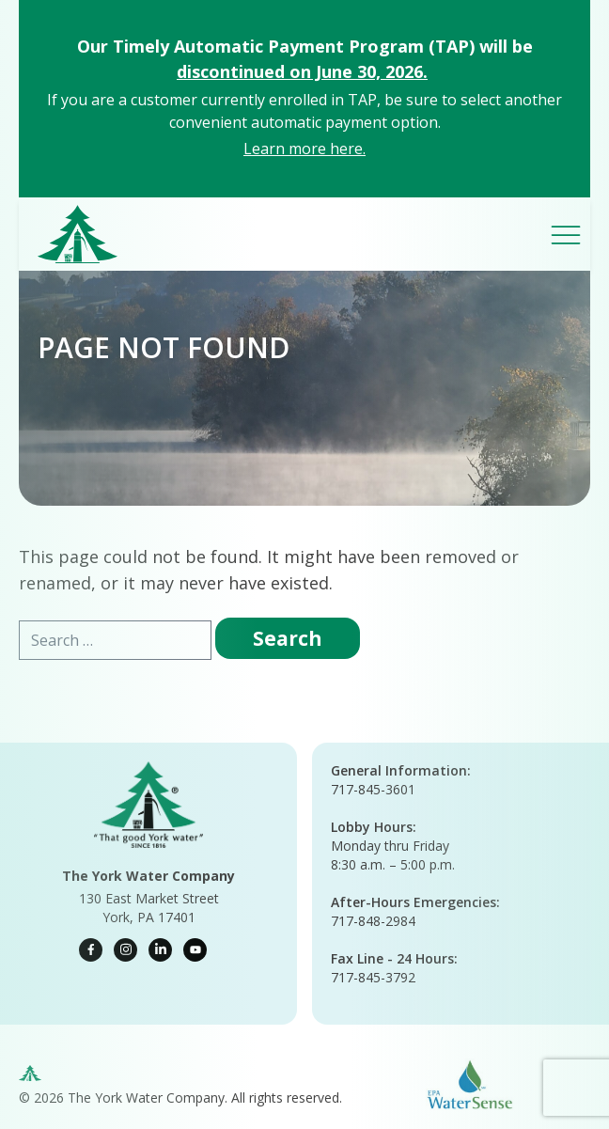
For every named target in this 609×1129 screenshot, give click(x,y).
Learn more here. (304, 148)
